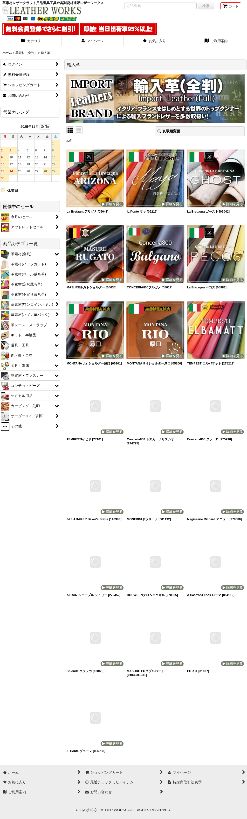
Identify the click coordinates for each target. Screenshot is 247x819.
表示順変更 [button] (169, 131)
